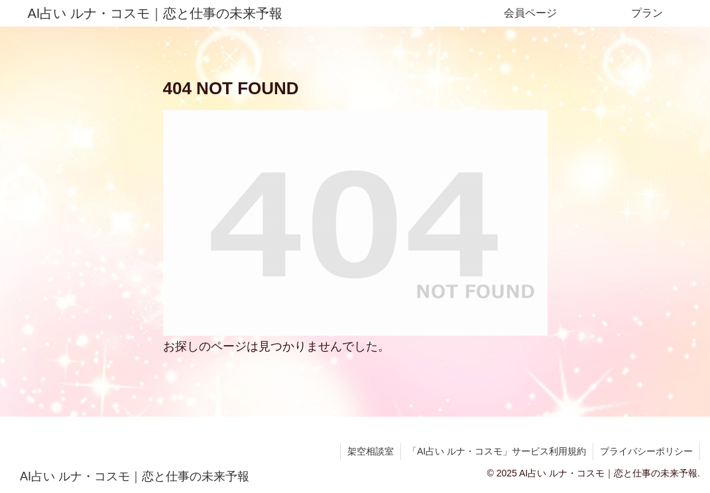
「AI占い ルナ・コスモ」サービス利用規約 (497, 451)
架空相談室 (370, 451)
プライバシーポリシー (646, 451)
